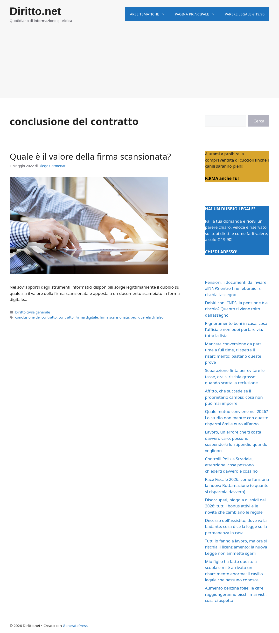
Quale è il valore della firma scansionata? (90, 156)
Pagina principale (197, 14)
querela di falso (150, 317)
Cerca (258, 121)
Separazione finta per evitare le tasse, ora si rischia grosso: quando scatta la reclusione (235, 376)
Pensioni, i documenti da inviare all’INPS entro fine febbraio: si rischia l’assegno (235, 288)
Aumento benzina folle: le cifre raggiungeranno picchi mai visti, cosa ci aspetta (235, 594)
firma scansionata (114, 317)
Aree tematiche (150, 14)
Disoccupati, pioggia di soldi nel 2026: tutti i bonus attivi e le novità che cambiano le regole (235, 506)
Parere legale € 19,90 (245, 14)
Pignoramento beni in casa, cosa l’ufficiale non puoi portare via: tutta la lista (236, 329)
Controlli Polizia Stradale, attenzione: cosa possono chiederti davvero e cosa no (231, 465)
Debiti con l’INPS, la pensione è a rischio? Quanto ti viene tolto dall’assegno (236, 309)
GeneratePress (75, 625)
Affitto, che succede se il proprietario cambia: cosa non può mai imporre (234, 397)
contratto (66, 317)
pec (133, 317)
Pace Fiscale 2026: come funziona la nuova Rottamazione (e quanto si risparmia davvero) (237, 485)
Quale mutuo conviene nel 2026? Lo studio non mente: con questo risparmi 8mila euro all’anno (236, 418)
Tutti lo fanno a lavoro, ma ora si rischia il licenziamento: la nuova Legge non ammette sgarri (236, 547)
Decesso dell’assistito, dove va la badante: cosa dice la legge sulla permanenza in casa (236, 526)
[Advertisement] (139, 64)
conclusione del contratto (36, 317)
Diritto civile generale (32, 312)
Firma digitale (87, 317)
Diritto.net (35, 11)
